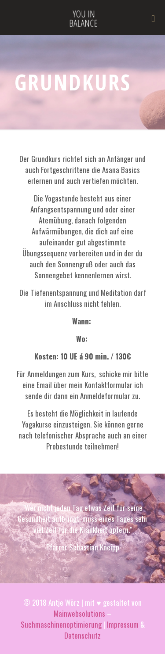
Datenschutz (82, 635)
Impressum (123, 624)
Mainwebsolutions (79, 613)
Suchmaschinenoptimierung (61, 624)
